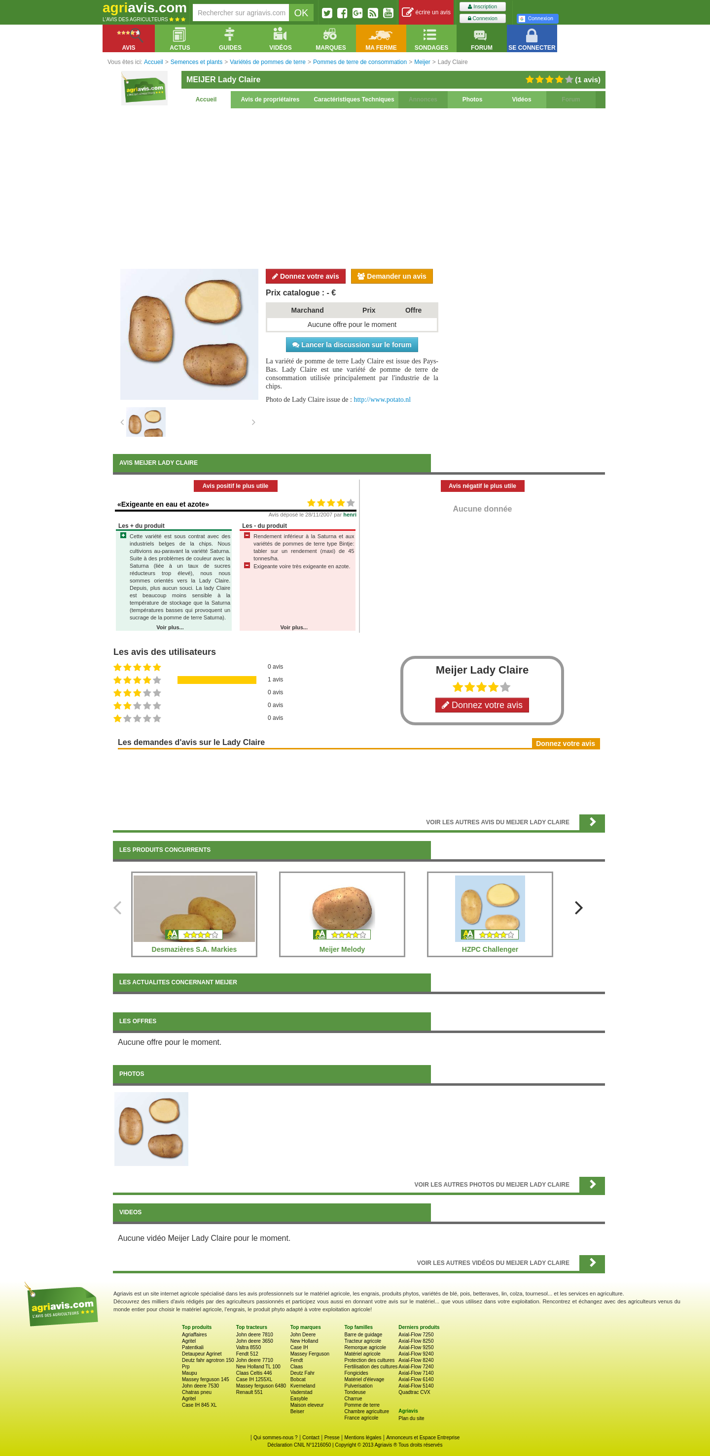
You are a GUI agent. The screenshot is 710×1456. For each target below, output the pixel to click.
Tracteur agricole (362, 1341)
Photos (472, 99)
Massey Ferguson (309, 1354)
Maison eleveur (307, 1405)
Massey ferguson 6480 (261, 1386)
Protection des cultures (369, 1360)
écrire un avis (426, 12)
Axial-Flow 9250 (415, 1347)
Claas (296, 1366)
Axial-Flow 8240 (415, 1360)
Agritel (189, 1341)
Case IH (299, 1347)
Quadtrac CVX (414, 1392)
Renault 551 (249, 1392)
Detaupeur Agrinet (202, 1354)
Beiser (297, 1411)
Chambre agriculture (366, 1411)
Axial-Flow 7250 (415, 1334)
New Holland (304, 1341)
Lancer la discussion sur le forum (351, 345)
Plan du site (411, 1418)
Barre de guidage (363, 1334)
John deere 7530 (200, 1386)
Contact (310, 1437)
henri (349, 515)
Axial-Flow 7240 (415, 1366)
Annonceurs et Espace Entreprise (423, 1437)
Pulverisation (358, 1386)
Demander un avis (391, 276)
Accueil (206, 99)
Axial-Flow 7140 (415, 1373)
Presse (332, 1437)
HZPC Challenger (490, 949)
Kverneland (303, 1386)
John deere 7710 (254, 1360)
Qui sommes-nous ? (275, 1437)
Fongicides (356, 1373)
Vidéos (521, 99)
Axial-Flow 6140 (415, 1379)
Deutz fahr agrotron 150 (208, 1360)
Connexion (482, 18)
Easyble (299, 1398)
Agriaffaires (194, 1334)
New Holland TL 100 (258, 1366)
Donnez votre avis (305, 276)
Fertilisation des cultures (370, 1366)
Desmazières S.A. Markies (194, 949)
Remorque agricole (365, 1347)
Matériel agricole (362, 1354)
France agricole (361, 1418)
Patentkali (193, 1347)
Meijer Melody (342, 949)
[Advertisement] (358, 187)
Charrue (353, 1398)
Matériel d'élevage (364, 1379)
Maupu (189, 1373)
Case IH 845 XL (199, 1405)
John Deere (303, 1334)
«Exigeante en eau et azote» (163, 504)
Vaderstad (301, 1392)
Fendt (296, 1360)
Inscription (482, 6)
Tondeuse (354, 1392)
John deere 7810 (254, 1334)
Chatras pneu (197, 1392)
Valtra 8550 (248, 1347)
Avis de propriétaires (270, 99)
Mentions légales (363, 1437)
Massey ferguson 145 (205, 1379)
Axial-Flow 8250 (415, 1341)
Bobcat (298, 1379)
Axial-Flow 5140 (415, 1386)
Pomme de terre (362, 1405)
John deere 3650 (254, 1341)
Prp (186, 1366)
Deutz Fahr (302, 1373)
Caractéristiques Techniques (354, 99)
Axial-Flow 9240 (415, 1354)
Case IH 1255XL (254, 1379)
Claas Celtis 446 (254, 1373)
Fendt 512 (247, 1354)
